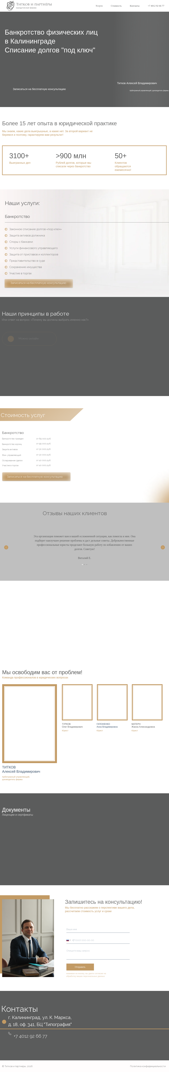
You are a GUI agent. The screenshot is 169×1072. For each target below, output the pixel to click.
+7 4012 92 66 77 (156, 6)
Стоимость (116, 6)
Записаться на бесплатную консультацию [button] (39, 89)
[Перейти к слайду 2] (84, 564)
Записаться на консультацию (30, 618)
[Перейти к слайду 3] (86, 564)
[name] (98, 929)
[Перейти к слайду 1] (82, 564)
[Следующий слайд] (163, 547)
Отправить (80, 967)
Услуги (99, 6)
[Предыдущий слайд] (6, 547)
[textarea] (98, 953)
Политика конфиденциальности (148, 1066)
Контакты (134, 6)
